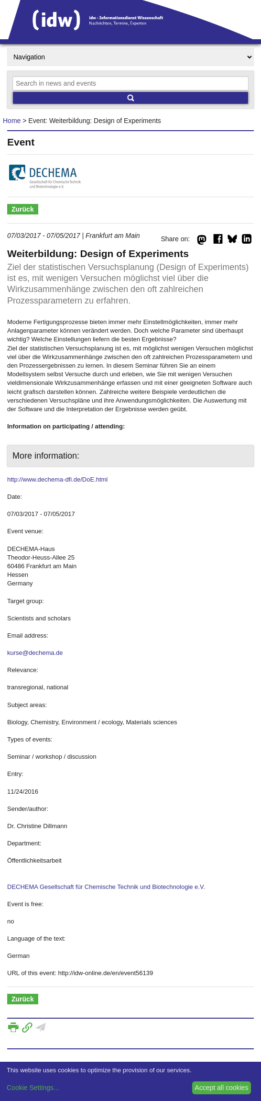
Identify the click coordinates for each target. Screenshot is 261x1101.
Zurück (22, 209)
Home (12, 120)
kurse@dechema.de (35, 652)
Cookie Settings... (33, 1087)
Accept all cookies (221, 1087)
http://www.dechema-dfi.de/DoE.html (57, 479)
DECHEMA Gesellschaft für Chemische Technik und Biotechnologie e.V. (106, 886)
